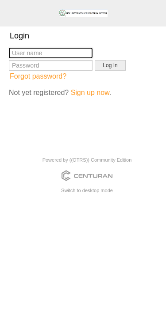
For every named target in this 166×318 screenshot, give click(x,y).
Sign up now (90, 92)
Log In (110, 65)
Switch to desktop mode (87, 190)
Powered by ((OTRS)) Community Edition (87, 160)
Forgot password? (38, 76)
